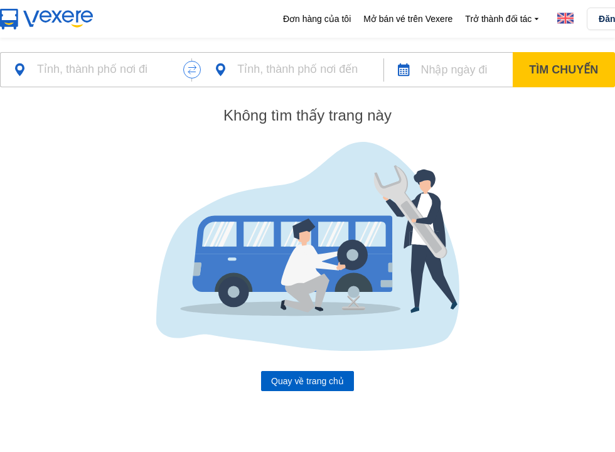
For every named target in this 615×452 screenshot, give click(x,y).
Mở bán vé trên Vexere (407, 19)
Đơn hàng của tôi (317, 19)
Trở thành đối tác (503, 19)
